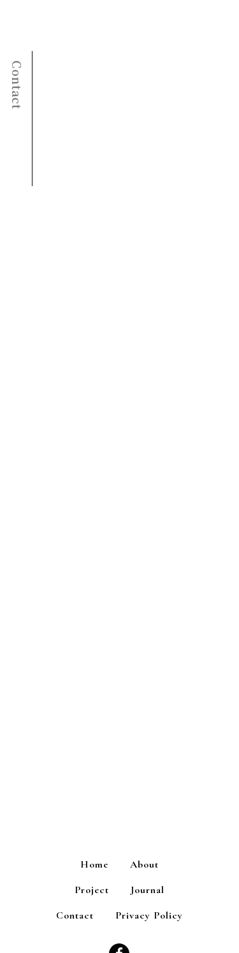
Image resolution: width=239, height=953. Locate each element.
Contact (75, 915)
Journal (147, 890)
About (144, 864)
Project (92, 890)
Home (94, 864)
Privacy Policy (149, 915)
